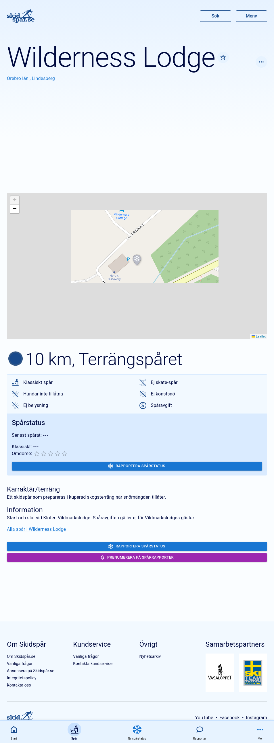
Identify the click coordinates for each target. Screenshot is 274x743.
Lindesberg (43, 78)
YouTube (204, 717)
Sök (216, 16)
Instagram (256, 717)
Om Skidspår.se (21, 656)
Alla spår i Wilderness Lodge (36, 529)
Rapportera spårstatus (136, 466)
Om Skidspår (26, 644)
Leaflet (259, 336)
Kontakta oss (19, 685)
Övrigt (148, 644)
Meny (251, 16)
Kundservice (92, 644)
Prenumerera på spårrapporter (137, 557)
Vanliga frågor (19, 663)
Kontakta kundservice (92, 663)
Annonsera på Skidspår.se (30, 670)
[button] (137, 260)
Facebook (229, 717)
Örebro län (18, 78)
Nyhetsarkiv (150, 656)
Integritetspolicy (22, 678)
